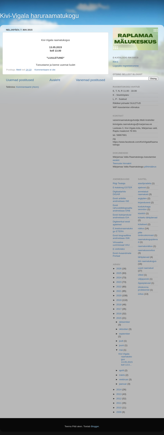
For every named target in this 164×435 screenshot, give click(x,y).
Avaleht (55, 80)
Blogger (95, 426)
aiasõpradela (144, 183)
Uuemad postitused (20, 80)
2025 (119, 273)
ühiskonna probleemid (143, 288)
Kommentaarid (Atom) (27, 87)
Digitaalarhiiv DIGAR (119, 193)
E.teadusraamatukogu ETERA (123, 229)
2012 (119, 398)
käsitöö (141, 213)
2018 (119, 304)
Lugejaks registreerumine (126, 66)
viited (141, 275)
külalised (142, 224)
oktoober (124, 329)
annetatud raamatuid (143, 193)
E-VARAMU (119, 249)
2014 (119, 389)
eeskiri (116, 160)
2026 (119, 268)
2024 (119, 277)
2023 (119, 282)
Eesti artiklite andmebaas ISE (121, 199)
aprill (122, 370)
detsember (124, 322)
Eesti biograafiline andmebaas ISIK (122, 236)
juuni (122, 345)
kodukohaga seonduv (144, 208)
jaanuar (123, 384)
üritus (141, 294)
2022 (119, 286)
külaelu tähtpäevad (147, 217)
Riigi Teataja (119, 183)
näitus (141, 228)
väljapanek (143, 279)
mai (121, 350)
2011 (119, 403)
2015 (119, 318)
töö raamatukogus (147, 261)
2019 (119, 300)
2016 (119, 313)
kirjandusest (144, 202)
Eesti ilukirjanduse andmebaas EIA (122, 216)
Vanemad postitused (90, 80)
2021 (119, 291)
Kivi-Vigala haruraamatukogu (39, 15)
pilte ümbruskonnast (146, 234)
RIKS (115, 62)
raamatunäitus (145, 246)
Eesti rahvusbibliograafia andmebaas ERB (122, 208)
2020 (119, 295)
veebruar (124, 379)
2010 (119, 407)
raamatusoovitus (146, 250)
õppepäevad (144, 283)
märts (122, 375)
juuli (121, 341)
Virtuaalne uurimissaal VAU (121, 243)
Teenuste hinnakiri (122, 163)
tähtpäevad (143, 257)
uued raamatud (146, 268)
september (124, 333)
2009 (119, 412)
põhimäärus (150, 166)
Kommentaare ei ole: (45, 69)
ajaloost (142, 187)
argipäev (142, 198)
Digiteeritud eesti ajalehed (121, 223)
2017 (119, 309)
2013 (119, 394)
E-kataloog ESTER (122, 187)
